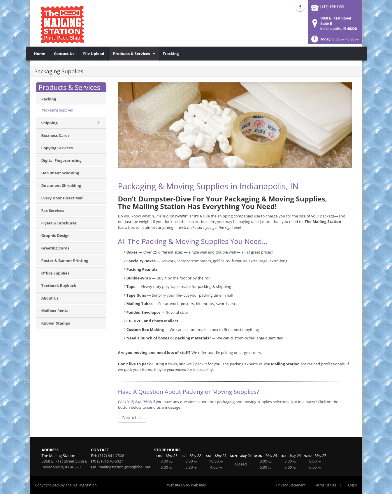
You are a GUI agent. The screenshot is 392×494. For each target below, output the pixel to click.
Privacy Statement (291, 485)
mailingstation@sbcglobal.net (124, 467)
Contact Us (132, 417)
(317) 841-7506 (332, 6)
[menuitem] (40, 54)
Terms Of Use (325, 485)
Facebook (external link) (300, 7)
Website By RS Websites (186, 485)
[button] (334, 41)
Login (352, 485)
